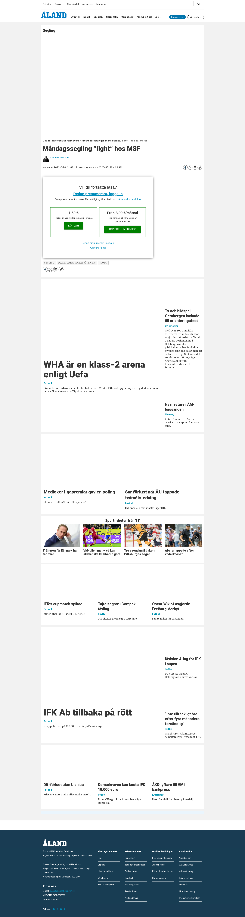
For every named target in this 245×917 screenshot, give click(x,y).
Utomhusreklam (105, 871)
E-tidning (47, 4)
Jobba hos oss (158, 864)
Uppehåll (183, 884)
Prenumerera (177, 17)
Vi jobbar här (185, 858)
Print (100, 858)
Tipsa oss (59, 4)
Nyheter (75, 17)
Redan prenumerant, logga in (98, 194)
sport (103, 263)
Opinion (98, 17)
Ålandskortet (73, 4)
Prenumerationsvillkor (189, 898)
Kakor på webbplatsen (162, 871)
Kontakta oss (102, 4)
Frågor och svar (186, 878)
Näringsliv (112, 17)
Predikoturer (131, 891)
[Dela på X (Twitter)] (190, 167)
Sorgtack (129, 878)
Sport (86, 17)
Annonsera (87, 4)
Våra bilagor (103, 878)
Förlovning (130, 858)
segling (49, 263)
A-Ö (157, 17)
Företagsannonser (107, 851)
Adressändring (186, 871)
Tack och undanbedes (135, 864)
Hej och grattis (132, 884)
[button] (196, 537)
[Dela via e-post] (195, 167)
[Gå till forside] (53, 14)
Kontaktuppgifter (106, 884)
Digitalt (101, 864)
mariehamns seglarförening (77, 263)
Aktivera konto (98, 247)
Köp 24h (73, 225)
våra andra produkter (130, 199)
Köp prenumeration (122, 229)
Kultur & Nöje (144, 17)
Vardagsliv (127, 17)
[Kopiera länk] (200, 167)
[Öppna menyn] (198, 3)
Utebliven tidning (187, 891)
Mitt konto (194, 17)
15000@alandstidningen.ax (62, 891)
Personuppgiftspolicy (162, 858)
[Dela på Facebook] (185, 167)
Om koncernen (159, 878)
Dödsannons (131, 871)
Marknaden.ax (131, 898)
